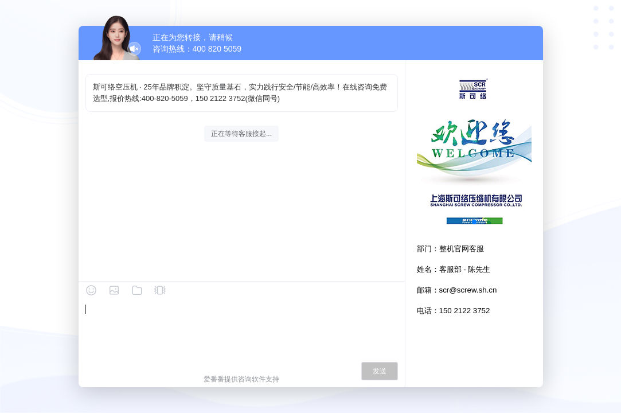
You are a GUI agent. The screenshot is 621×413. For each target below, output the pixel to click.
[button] (474, 222)
